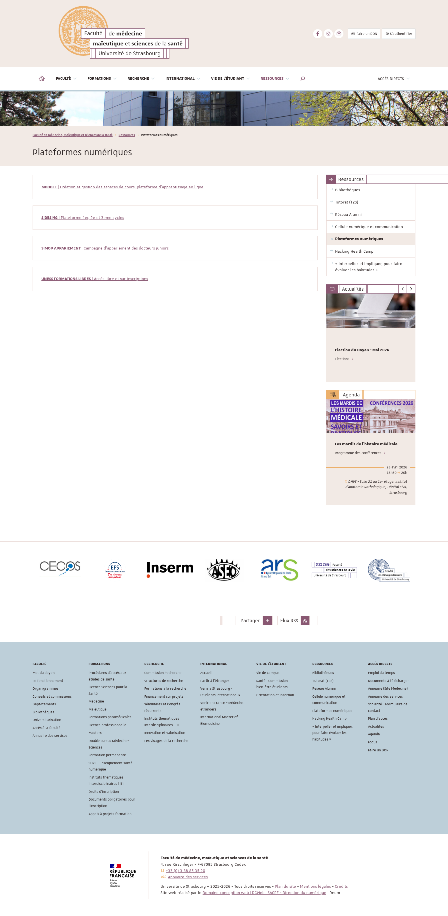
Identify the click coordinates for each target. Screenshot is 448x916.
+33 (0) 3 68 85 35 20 (185, 870)
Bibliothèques (43, 712)
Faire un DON (364, 33)
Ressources (127, 134)
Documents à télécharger (388, 680)
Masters (95, 733)
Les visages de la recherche (166, 741)
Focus (372, 742)
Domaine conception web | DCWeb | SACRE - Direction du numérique (264, 892)
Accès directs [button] (394, 78)
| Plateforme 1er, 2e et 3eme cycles (82, 217)
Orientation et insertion (275, 695)
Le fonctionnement (48, 680)
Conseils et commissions (52, 696)
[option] (224, 108)
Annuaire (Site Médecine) (388, 688)
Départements (44, 704)
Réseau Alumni (324, 688)
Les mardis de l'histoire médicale (366, 444)
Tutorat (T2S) (322, 680)
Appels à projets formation (110, 813)
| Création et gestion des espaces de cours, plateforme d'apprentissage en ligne (122, 186)
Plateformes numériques (332, 711)
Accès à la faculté (47, 728)
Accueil (205, 672)
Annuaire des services (50, 735)
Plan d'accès (378, 718)
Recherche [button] (141, 78)
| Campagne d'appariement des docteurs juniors (105, 248)
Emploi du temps (381, 672)
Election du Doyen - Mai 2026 (362, 350)
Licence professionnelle (107, 725)
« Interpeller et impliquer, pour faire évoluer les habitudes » (332, 733)
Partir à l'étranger (214, 680)
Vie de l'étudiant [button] (230, 78)
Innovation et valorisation (164, 733)
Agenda (374, 734)
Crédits (341, 886)
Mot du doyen (44, 672)
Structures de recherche (163, 680)
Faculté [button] (66, 78)
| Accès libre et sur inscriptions (94, 278)
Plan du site (285, 886)
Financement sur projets (163, 696)
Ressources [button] (275, 78)
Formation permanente (107, 755)
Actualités (376, 726)
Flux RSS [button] (289, 620)
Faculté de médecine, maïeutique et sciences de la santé (73, 134)
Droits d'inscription (104, 791)
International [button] (183, 78)
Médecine (96, 701)
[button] (303, 78)
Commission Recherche (162, 672)
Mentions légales (315, 886)
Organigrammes (46, 688)
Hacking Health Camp (329, 718)
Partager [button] (250, 620)
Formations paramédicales (110, 717)
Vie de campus (267, 672)
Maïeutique (98, 709)
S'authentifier (398, 33)
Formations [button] (102, 78)
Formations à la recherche (165, 688)
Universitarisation (47, 720)
